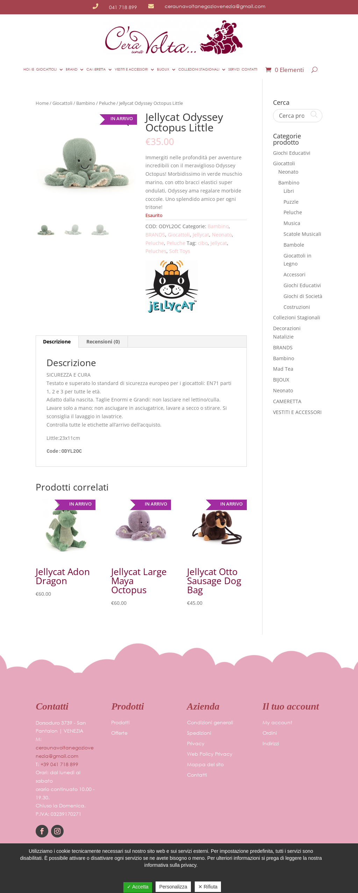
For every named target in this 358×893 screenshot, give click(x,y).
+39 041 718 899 (59, 764)
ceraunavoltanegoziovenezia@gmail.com (215, 6)
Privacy (196, 744)
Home (28, 69)
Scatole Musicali (302, 234)
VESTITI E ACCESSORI (131, 69)
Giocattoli (46, 69)
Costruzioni (297, 307)
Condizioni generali (210, 723)
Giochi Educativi (291, 153)
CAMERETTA (96, 69)
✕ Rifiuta (208, 887)
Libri (289, 191)
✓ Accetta (138, 887)
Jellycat (201, 234)
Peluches (155, 251)
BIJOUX (163, 69)
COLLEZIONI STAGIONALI (198, 69)
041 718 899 (123, 7)
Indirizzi (271, 744)
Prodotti (120, 723)
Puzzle (291, 201)
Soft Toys (179, 251)
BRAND (71, 69)
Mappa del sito (205, 765)
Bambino (85, 103)
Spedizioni (199, 733)
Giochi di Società (303, 296)
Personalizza (173, 887)
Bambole (294, 244)
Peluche (107, 103)
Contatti (249, 69)
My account (277, 723)
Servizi (233, 69)
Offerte (119, 733)
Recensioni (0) (103, 341)
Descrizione (57, 341)
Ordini (270, 733)
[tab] (57, 342)
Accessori (295, 274)
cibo (203, 243)
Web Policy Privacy (209, 754)
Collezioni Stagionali (296, 317)
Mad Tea (283, 368)
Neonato (222, 234)
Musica (292, 223)
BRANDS (155, 234)
